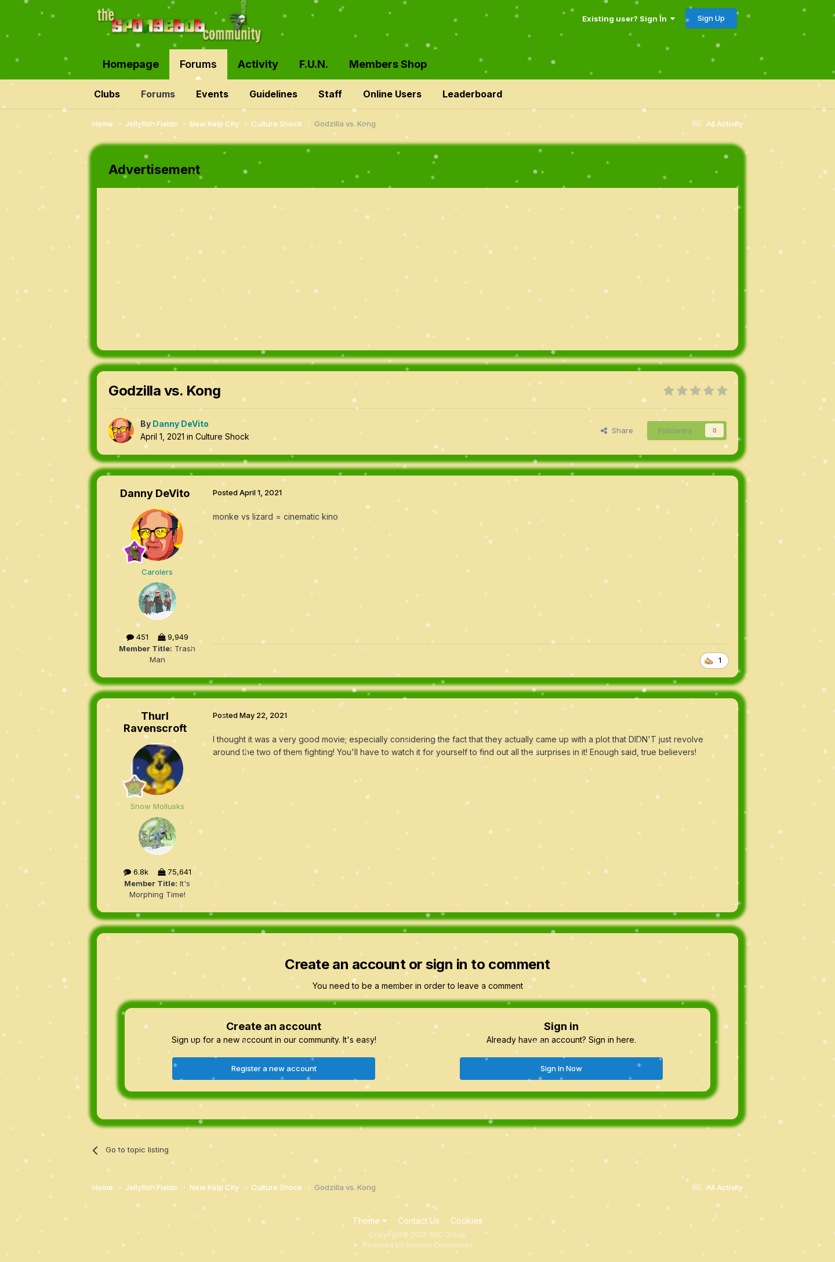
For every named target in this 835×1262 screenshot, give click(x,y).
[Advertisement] (308, 269)
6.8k (136, 871)
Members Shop (388, 64)
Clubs (107, 94)
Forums (198, 68)
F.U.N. (313, 64)
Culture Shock (222, 436)
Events (212, 94)
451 (137, 636)
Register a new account (274, 1068)
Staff (330, 94)
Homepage (131, 64)
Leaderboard (472, 94)
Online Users (392, 94)
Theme (370, 1220)
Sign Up (711, 18)
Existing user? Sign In (628, 18)
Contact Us (419, 1220)
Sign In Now (561, 1068)
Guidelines (273, 94)
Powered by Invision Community (417, 1245)
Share (617, 430)
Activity (258, 64)
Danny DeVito (155, 493)
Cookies (466, 1220)
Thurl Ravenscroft (155, 722)
